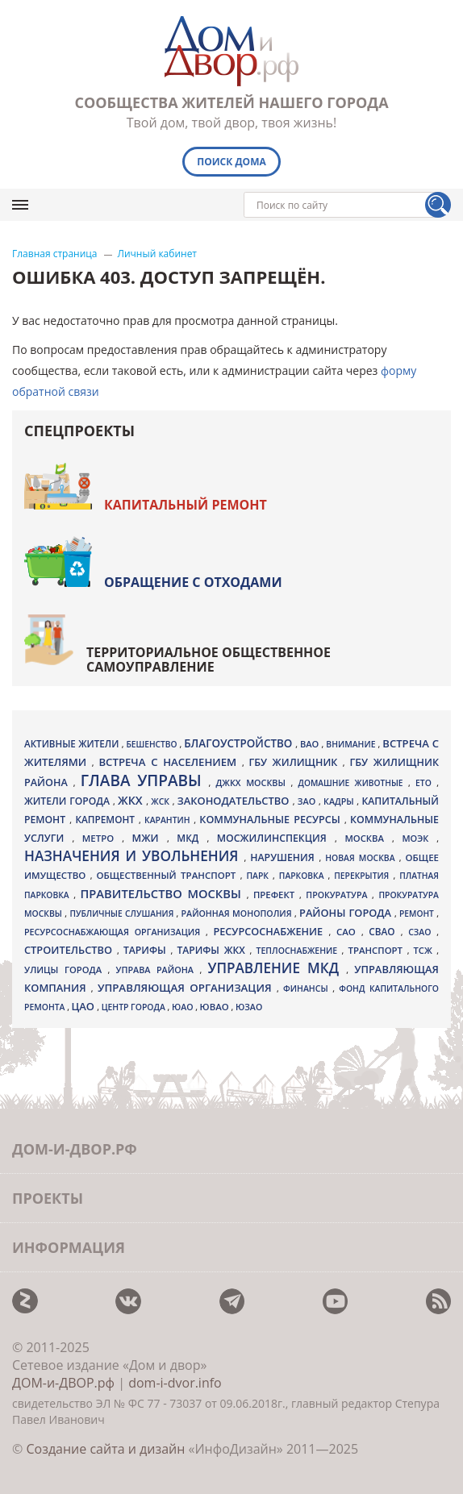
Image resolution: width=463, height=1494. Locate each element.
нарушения (284, 857)
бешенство (152, 744)
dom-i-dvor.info (175, 1383)
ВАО (311, 744)
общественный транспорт (168, 875)
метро (102, 838)
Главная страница (55, 254)
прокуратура (339, 895)
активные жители (73, 744)
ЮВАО (216, 1007)
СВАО (384, 931)
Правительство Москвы (164, 893)
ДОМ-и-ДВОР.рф (63, 1383)
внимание (351, 744)
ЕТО (425, 783)
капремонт (107, 819)
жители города (68, 801)
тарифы (147, 950)
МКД (191, 837)
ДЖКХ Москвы (253, 782)
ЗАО (308, 801)
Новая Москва (361, 858)
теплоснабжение (299, 950)
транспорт (377, 950)
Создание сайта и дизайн (105, 1449)
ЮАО (183, 1007)
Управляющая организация (187, 987)
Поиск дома (231, 162)
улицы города (66, 969)
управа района (158, 969)
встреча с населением (170, 762)
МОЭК (419, 838)
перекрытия (363, 875)
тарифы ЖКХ (213, 950)
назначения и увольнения (134, 856)
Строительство (70, 950)
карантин (169, 820)
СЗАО (422, 932)
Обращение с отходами (193, 582)
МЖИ (149, 837)
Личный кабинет (158, 254)
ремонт (417, 913)
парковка (303, 875)
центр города (135, 1007)
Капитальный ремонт (185, 504)
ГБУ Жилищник (296, 762)
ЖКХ (132, 800)
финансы (307, 988)
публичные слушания (122, 913)
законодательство (235, 800)
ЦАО (85, 1006)
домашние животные (353, 783)
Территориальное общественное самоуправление (208, 659)
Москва (368, 838)
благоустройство (239, 743)
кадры (340, 801)
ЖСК (161, 801)
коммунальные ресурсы (271, 819)
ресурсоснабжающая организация (115, 932)
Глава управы (145, 780)
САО (348, 932)
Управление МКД (276, 968)
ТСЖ (425, 950)
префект (276, 894)
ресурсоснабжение (270, 931)
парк (259, 875)
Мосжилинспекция (276, 838)
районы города (346, 912)
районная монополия (237, 913)
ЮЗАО (249, 1007)
